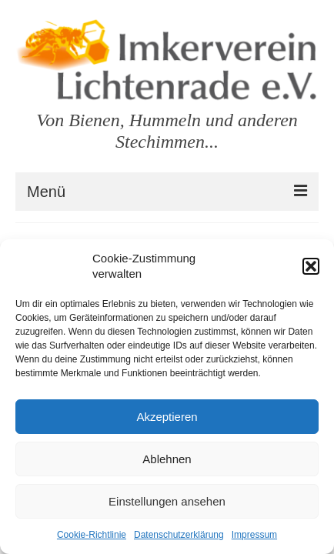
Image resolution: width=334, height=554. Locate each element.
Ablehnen (166, 459)
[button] (311, 266)
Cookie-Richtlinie (91, 534)
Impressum (254, 534)
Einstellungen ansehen (167, 501)
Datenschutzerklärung (179, 534)
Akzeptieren (166, 416)
